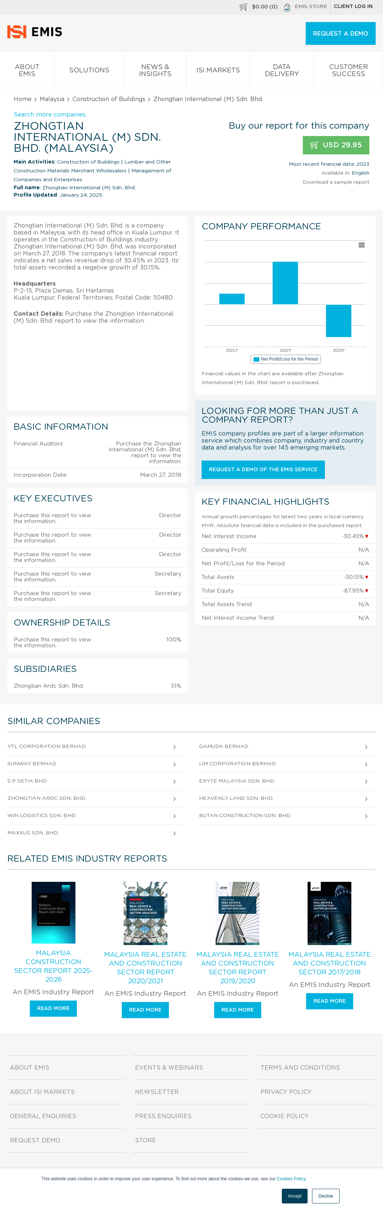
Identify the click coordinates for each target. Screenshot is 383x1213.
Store (145, 1141)
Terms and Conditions (300, 1068)
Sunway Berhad (31, 763)
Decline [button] (325, 1196)
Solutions (89, 71)
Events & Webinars (169, 1068)
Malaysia (52, 99)
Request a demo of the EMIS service (263, 469)
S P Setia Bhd (27, 781)
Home (23, 99)
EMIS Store (305, 7)
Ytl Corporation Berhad (46, 746)
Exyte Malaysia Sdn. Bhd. (237, 781)
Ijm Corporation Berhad (237, 763)
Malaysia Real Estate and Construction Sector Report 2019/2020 (237, 968)
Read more (53, 1008)
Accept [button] (295, 1196)
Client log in (353, 6)
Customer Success (348, 72)
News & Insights (155, 72)
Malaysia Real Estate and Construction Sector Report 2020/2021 (145, 968)
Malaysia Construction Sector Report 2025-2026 (53, 966)
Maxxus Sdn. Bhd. (32, 832)
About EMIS (27, 72)
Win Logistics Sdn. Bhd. (41, 815)
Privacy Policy (286, 1092)
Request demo (35, 1141)
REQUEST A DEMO (340, 34)
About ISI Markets (42, 1092)
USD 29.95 (336, 145)
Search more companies (50, 115)
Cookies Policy (291, 1178)
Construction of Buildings (108, 99)
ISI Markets (218, 71)
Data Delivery (282, 72)
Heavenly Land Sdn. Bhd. (236, 798)
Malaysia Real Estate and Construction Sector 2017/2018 (329, 964)
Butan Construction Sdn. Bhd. (245, 815)
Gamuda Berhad (223, 746)
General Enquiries (43, 1116)
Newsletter (157, 1092)
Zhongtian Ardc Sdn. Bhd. (46, 798)
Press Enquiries (163, 1116)
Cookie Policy (284, 1116)
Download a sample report (336, 182)
